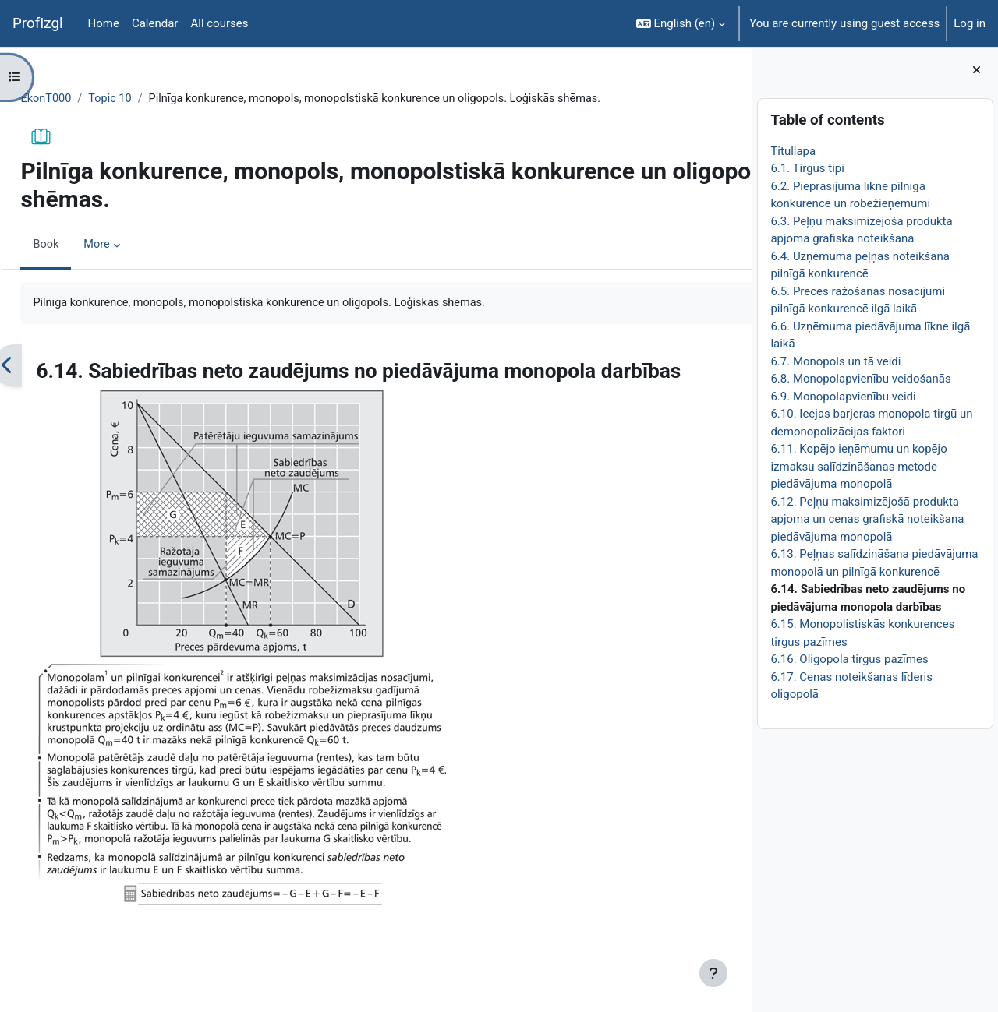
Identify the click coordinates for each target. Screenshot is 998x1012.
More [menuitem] (133, 245)
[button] (681, 23)
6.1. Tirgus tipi (807, 168)
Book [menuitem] (81, 245)
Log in (970, 23)
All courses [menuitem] (219, 23)
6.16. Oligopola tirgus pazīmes (849, 659)
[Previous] (42, 367)
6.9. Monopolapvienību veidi (842, 397)
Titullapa (793, 151)
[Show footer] (713, 973)
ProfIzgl (37, 23)
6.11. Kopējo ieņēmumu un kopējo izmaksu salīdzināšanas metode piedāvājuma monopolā (858, 466)
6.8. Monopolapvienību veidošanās (860, 379)
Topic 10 (147, 99)
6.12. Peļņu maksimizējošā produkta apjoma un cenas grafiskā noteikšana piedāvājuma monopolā (867, 519)
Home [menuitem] (103, 23)
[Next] (734, 367)
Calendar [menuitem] (155, 23)
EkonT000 (81, 99)
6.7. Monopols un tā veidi (835, 361)
